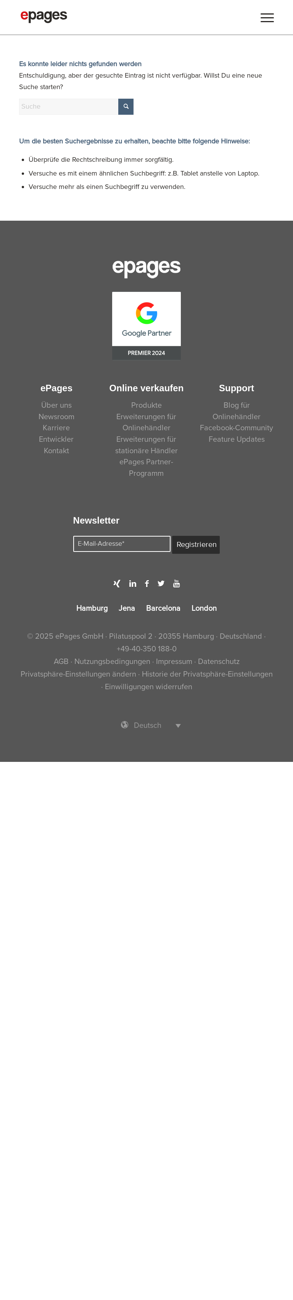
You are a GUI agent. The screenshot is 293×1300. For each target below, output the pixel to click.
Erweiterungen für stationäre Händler (146, 445)
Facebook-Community (236, 428)
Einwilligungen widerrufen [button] (148, 686)
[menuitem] (265, 17)
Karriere (56, 428)
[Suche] (76, 107)
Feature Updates (237, 439)
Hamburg (92, 608)
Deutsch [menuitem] (147, 725)
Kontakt (56, 451)
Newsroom (56, 416)
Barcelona (163, 608)
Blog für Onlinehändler (237, 411)
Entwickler (56, 439)
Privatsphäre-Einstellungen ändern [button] (78, 674)
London (204, 608)
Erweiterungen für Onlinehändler (146, 422)
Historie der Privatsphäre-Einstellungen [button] (207, 674)
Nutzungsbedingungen (113, 661)
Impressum (174, 661)
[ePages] (44, 17)
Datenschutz (219, 661)
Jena (127, 608)
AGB (61, 661)
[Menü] (265, 17)
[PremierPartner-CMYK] (146, 325)
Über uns (56, 405)
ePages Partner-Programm (146, 467)
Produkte (146, 405)
